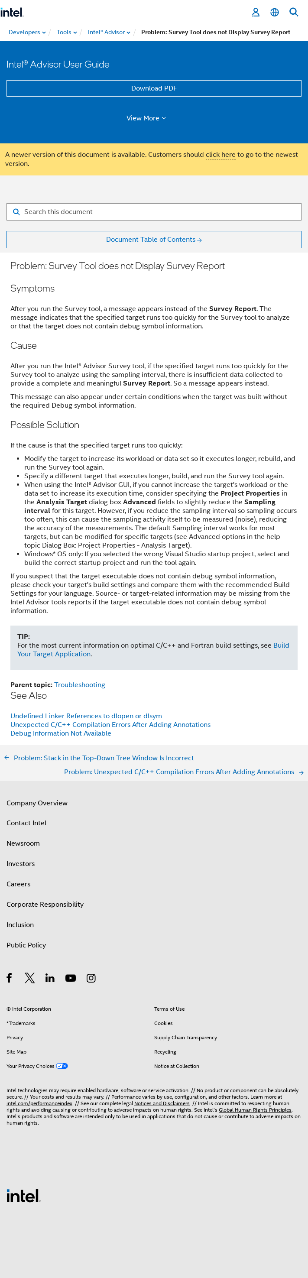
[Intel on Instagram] (91, 979)
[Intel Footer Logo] (23, 1195)
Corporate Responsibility (45, 904)
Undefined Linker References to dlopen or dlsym (86, 716)
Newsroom (23, 843)
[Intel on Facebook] (9, 979)
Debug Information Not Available (60, 733)
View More (147, 118)
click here (221, 154)
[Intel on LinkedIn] (50, 979)
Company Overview (37, 803)
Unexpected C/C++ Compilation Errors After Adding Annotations (110, 724)
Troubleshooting (79, 685)
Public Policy (26, 945)
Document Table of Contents (150, 239)
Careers (18, 884)
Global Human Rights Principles (255, 1109)
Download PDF (154, 88)
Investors (20, 864)
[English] (274, 12)
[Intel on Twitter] (30, 979)
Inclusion (20, 925)
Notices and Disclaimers (162, 1103)
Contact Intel (26, 823)
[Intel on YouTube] (71, 979)
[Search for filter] (154, 212)
